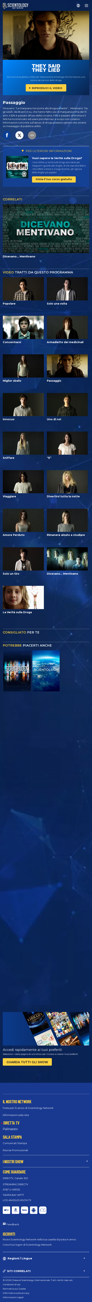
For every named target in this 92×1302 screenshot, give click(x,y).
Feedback (12, 1224)
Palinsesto (10, 1129)
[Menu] (86, 5)
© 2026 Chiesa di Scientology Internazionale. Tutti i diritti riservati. (38, 1280)
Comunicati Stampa (15, 1143)
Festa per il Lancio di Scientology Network (28, 1107)
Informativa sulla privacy (16, 1293)
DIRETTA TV (11, 1122)
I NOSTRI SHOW (13, 1161)
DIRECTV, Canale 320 (15, 1178)
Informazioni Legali (13, 1297)
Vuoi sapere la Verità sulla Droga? (57, 158)
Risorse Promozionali (15, 1150)
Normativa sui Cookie (14, 1288)
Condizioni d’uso (11, 1284)
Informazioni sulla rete (16, 1114)
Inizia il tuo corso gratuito (54, 179)
